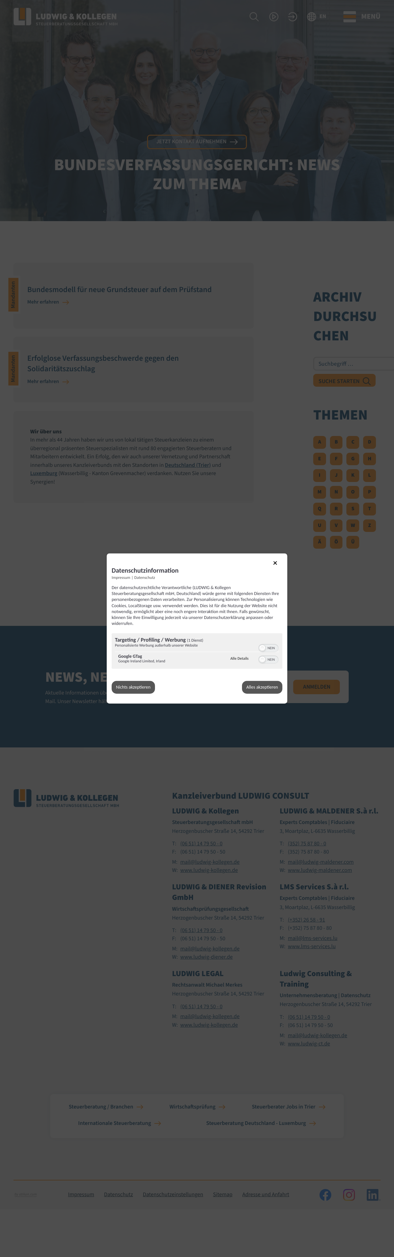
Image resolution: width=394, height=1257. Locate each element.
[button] (262, 648)
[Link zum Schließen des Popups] (279, 567)
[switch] (268, 647)
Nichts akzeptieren (134, 687)
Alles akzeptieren (261, 687)
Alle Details (239, 658)
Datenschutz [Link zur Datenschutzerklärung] (144, 577)
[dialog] (197, 628)
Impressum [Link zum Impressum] (121, 577)
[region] (197, 651)
